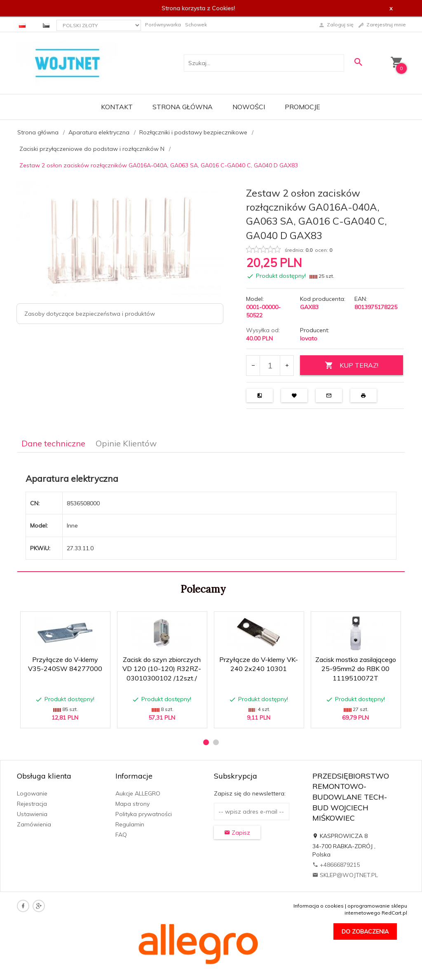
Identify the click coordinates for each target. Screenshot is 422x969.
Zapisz (237, 832)
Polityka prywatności (143, 814)
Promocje (302, 107)
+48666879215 (336, 864)
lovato (308, 338)
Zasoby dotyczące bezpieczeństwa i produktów (89, 313)
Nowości (248, 107)
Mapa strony (132, 803)
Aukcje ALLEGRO (137, 793)
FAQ (121, 834)
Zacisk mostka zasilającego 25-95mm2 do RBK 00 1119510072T (355, 669)
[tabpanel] (211, 512)
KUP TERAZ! (351, 365)
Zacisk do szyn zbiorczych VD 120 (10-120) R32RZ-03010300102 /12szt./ (161, 669)
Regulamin (129, 824)
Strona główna (182, 107)
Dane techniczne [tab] (53, 443)
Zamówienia (34, 824)
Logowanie (32, 793)
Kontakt (117, 107)
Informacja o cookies (318, 906)
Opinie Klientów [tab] (126, 443)
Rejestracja (32, 803)
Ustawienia (32, 814)
